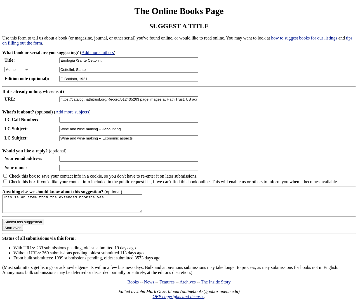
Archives (188, 285)
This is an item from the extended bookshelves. (80, 205)
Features (167, 285)
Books (133, 285)
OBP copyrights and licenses (178, 299)
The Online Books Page (178, 11)
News (149, 285)
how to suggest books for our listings (304, 38)
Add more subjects (72, 112)
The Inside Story (216, 285)
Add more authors (97, 52)
